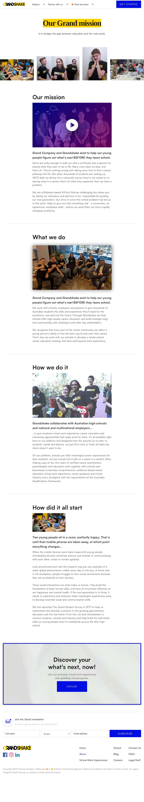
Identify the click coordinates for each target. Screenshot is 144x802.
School (117, 774)
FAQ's (132, 780)
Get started (129, 4)
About (82, 780)
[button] (38, 4)
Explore (72, 712)
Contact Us (135, 774)
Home (82, 774)
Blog (116, 780)
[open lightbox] (72, 125)
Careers (118, 786)
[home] (14, 4)
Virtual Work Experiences (93, 786)
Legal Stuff (134, 786)
